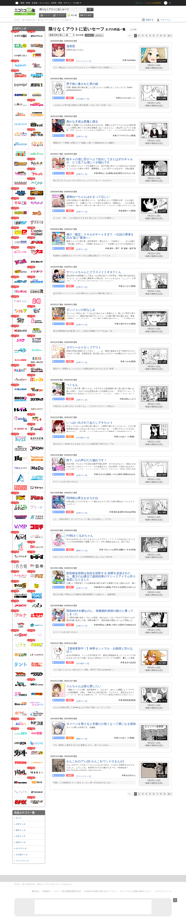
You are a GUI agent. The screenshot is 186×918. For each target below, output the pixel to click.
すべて (19, 818)
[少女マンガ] (81, 475)
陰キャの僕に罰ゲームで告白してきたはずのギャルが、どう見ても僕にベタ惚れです (99, 161)
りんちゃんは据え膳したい (83, 686)
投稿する (150, 20)
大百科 (54, 3)
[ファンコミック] (83, 61)
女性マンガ (20, 842)
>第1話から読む (154, 65)
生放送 (35, 3)
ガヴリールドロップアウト (83, 347)
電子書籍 (87, 15)
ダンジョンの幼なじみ (80, 309)
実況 (60, 3)
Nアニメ (67, 3)
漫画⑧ (70, 46)
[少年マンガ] (81, 136)
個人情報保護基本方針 (71, 891)
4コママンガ (21, 848)
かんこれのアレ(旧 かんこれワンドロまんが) (95, 761)
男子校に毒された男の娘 (82, 83)
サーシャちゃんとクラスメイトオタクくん (93, 272)
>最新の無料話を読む (154, 68)
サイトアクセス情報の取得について (135, 891)
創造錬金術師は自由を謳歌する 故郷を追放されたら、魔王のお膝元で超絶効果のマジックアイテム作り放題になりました (101, 576)
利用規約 (46, 891)
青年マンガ (20, 830)
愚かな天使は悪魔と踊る (82, 121)
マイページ (165, 20)
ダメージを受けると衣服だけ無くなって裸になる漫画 (101, 723)
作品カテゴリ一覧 (24, 812)
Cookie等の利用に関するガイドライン (100, 891)
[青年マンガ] (81, 550)
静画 (28, 3)
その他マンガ (21, 854)
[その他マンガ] (82, 99)
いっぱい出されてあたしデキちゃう (89, 422)
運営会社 (35, 891)
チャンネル (44, 3)
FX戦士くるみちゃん (79, 535)
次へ (170, 35)
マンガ (74, 15)
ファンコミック (22, 861)
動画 (22, 3)
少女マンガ (20, 836)
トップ (46, 15)
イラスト (60, 15)
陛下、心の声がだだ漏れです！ (86, 460)
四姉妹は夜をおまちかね (82, 498)
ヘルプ (56, 891)
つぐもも (72, 385)
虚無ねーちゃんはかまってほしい (88, 196)
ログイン (139, 3)
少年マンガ (20, 824)
